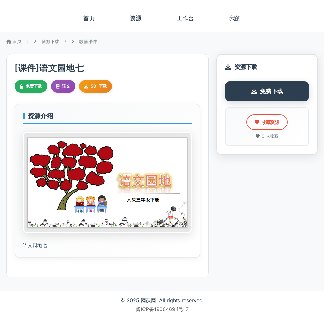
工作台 (185, 18)
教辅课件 (88, 41)
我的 (235, 18)
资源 (135, 18)
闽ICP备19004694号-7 (162, 309)
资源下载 (50, 41)
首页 (89, 18)
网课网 (148, 300)
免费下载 (267, 91)
